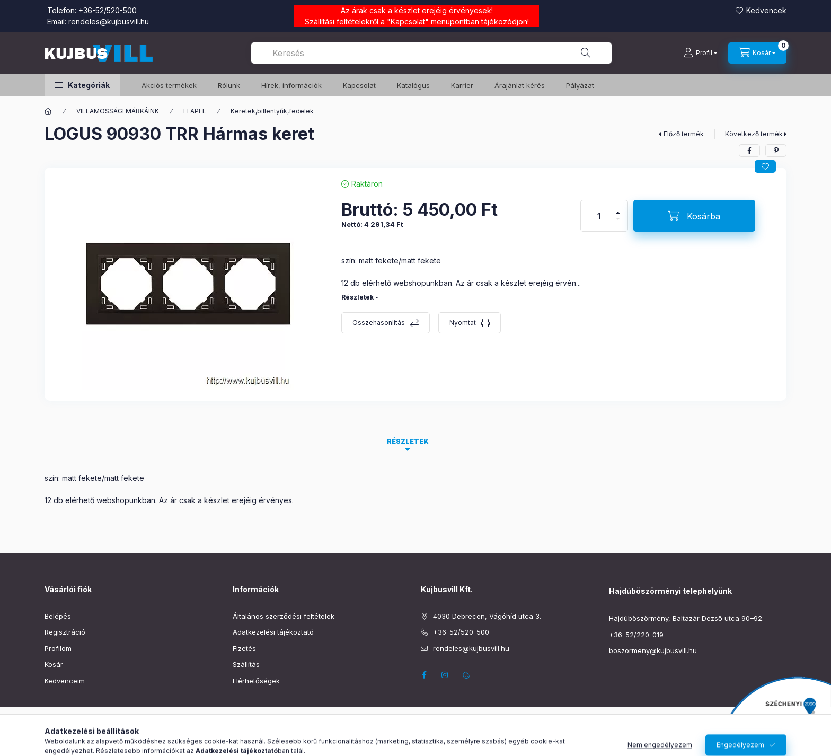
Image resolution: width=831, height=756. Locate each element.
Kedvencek (766, 10)
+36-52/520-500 (107, 10)
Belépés (58, 616)
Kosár (54, 664)
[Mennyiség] (599, 215)
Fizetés (244, 648)
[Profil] (700, 53)
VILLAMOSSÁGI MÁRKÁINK (117, 111)
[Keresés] (585, 53)
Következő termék (754, 134)
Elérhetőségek (256, 680)
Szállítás (246, 664)
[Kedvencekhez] (765, 166)
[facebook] (749, 150)
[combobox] (431, 53)
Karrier (462, 85)
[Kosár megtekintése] (757, 53)
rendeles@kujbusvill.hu (108, 21)
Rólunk (229, 85)
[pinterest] (775, 150)
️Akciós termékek (169, 85)
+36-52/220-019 (636, 634)
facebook (424, 674)
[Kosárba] (694, 216)
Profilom (58, 648)
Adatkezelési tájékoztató (273, 632)
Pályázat (580, 85)
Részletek (357, 297)
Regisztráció (65, 632)
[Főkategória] (48, 111)
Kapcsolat (408, 21)
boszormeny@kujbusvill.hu (653, 650)
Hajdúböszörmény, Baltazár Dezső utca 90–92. (686, 618)
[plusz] (618, 208)
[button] (82, 85)
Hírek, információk (291, 85)
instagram (445, 674)
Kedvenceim (65, 680)
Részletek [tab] (408, 441)
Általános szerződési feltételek (283, 616)
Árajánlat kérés (519, 85)
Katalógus (413, 85)
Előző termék (684, 134)
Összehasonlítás (378, 323)
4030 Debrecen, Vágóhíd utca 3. (487, 616)
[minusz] (618, 223)
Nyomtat (462, 323)
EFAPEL (194, 111)
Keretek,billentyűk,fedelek (272, 111)
